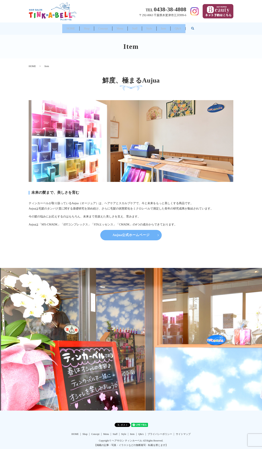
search (218, 27)
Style (157, 27)
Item (177, 27)
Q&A (197, 27)
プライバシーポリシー (160, 431)
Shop (73, 27)
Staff (137, 27)
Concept (94, 27)
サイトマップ (183, 431)
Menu (117, 27)
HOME (51, 27)
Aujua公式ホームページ (130, 232)
